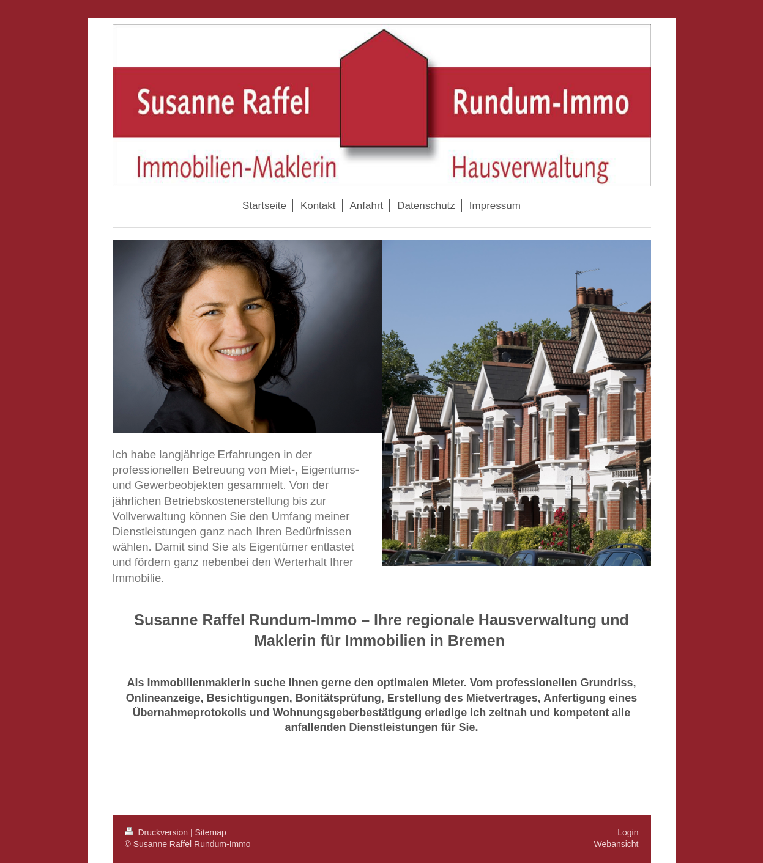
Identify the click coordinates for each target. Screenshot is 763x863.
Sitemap (210, 832)
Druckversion (157, 832)
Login (627, 832)
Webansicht (616, 844)
